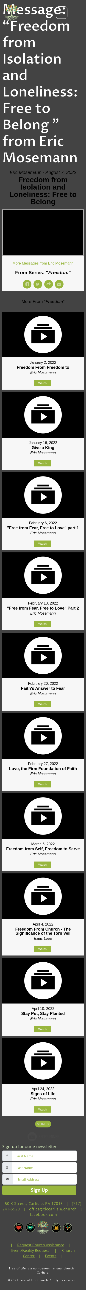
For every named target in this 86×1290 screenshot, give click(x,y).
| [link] (12, 1244)
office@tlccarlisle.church (53, 1209)
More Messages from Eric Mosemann (43, 263)
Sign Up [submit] (39, 1190)
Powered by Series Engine (43, 1136)
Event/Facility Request (30, 1250)
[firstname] (44, 1156)
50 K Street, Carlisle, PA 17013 (34, 1203)
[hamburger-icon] (61, 12)
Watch (42, 383)
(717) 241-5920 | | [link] (43, 1209)
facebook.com (43, 1214)
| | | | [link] (43, 1250)
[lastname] (44, 1167)
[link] (15, 1244)
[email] (45, 1179)
